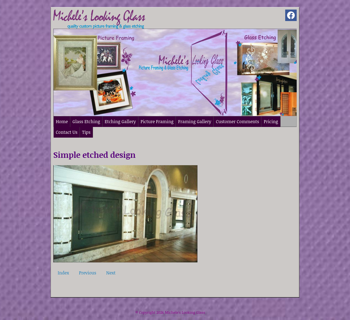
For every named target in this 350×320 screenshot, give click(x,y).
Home (62, 121)
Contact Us (66, 132)
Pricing (271, 121)
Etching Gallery (120, 121)
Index (63, 273)
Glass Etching (86, 121)
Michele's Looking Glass (185, 312)
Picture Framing (157, 121)
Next (110, 273)
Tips (86, 132)
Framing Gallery (194, 121)
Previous (87, 273)
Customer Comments (237, 121)
